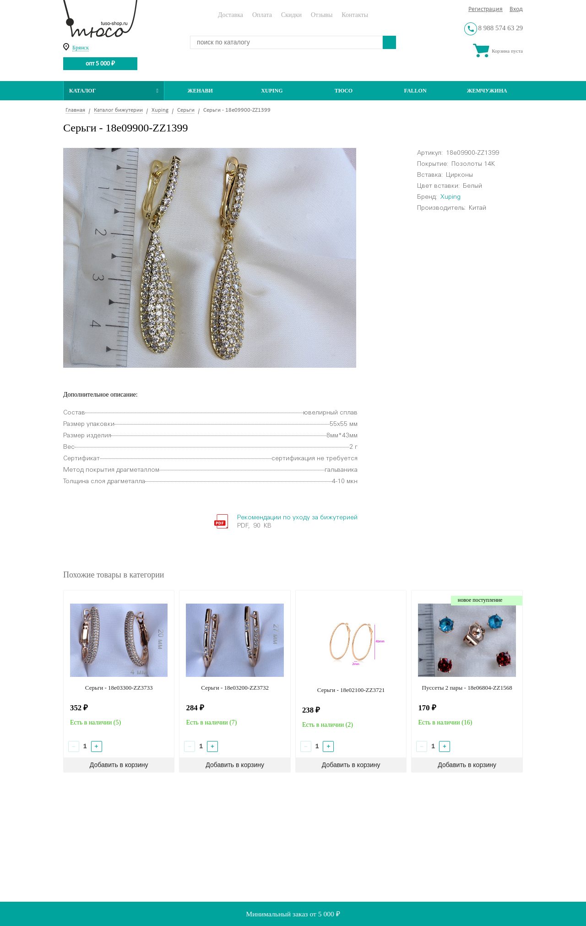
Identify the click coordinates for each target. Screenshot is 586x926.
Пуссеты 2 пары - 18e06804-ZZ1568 (467, 687)
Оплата (262, 14)
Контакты (355, 14)
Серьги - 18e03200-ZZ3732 (235, 687)
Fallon (415, 90)
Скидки (291, 14)
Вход (516, 9)
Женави (200, 90)
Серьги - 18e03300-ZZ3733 (119, 687)
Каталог (113, 90)
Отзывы (321, 14)
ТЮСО (344, 90)
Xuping (271, 90)
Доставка (230, 14)
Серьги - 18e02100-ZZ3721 (351, 689)
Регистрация (485, 9)
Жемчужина (487, 90)
